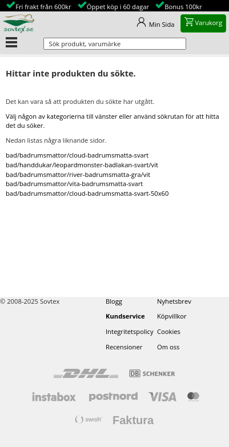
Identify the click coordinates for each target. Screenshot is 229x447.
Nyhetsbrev (174, 301)
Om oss (168, 347)
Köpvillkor (172, 316)
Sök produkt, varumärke (85, 43)
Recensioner (124, 347)
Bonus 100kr (183, 6)
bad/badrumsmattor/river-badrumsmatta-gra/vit (78, 174)
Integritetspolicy (130, 331)
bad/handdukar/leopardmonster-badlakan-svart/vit (82, 164)
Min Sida (162, 24)
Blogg (114, 301)
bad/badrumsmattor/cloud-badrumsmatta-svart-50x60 (87, 193)
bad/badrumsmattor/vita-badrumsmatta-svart (74, 183)
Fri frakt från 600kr (43, 6)
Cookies (168, 331)
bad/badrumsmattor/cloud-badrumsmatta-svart (77, 155)
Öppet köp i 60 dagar (118, 6)
